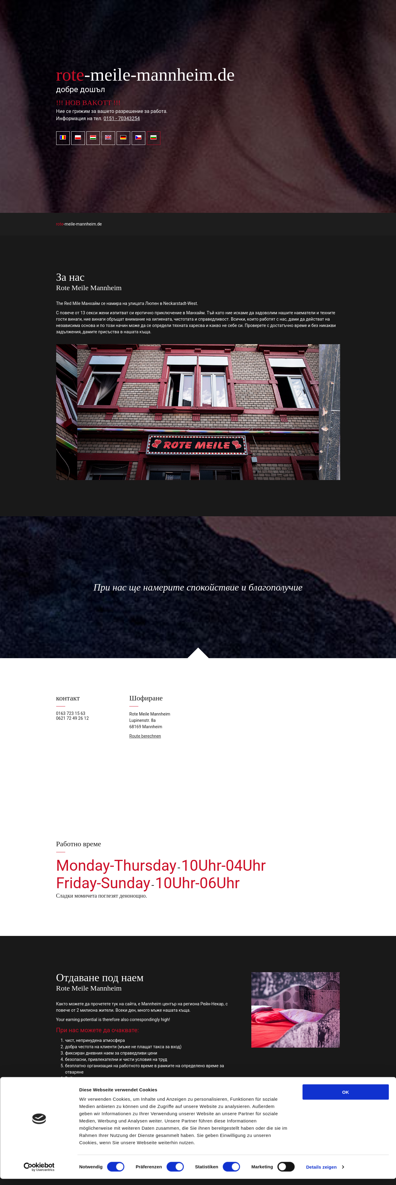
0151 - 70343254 (122, 118)
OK (345, 1098)
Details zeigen (321, 1173)
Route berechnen (145, 736)
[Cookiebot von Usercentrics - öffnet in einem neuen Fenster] (39, 1173)
